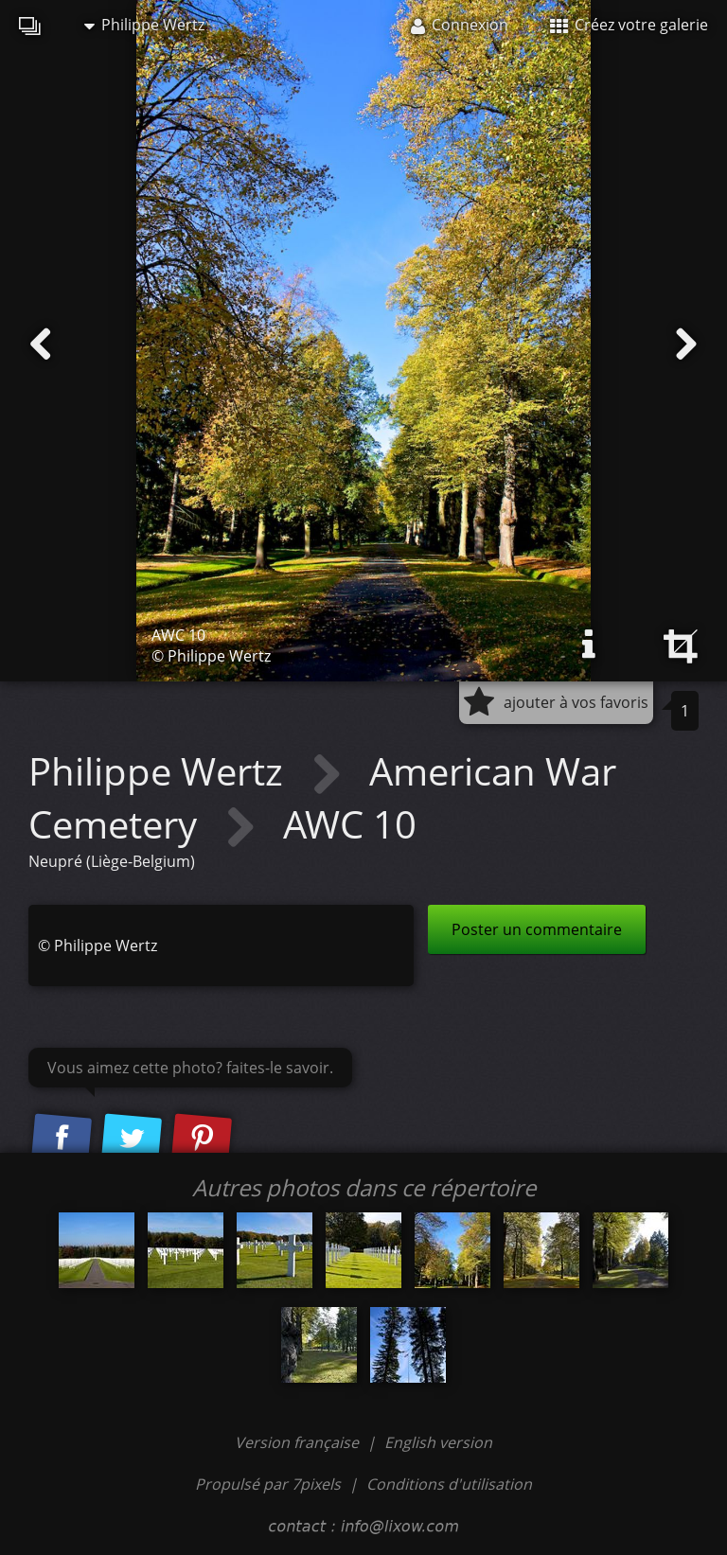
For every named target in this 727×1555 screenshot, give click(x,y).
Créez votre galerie (629, 24)
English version (438, 1442)
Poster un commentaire (537, 929)
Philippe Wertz (144, 24)
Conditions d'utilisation (449, 1484)
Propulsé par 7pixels (268, 1484)
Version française (299, 1442)
